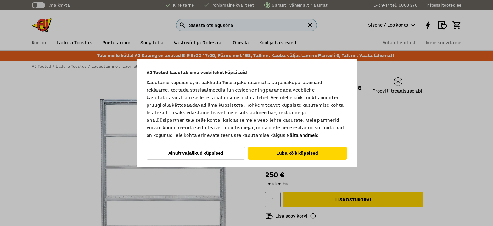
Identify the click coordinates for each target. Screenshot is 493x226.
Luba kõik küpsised (297, 153)
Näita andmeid (303, 135)
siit (164, 113)
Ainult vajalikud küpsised (195, 153)
